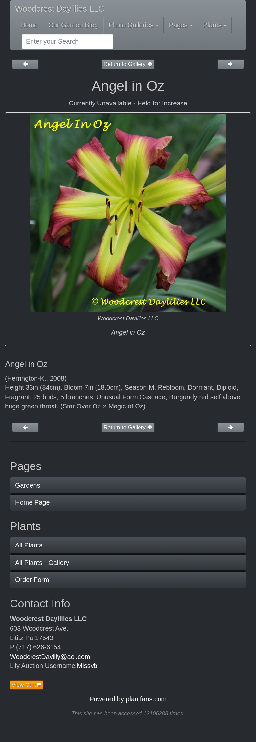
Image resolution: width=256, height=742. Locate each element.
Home (29, 25)
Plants (214, 25)
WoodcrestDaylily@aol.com (50, 656)
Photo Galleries (134, 25)
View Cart (26, 685)
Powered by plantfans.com (128, 699)
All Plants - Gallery (42, 562)
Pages (181, 25)
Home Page (32, 502)
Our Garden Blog (73, 25)
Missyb (87, 665)
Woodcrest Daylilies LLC (59, 8)
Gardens (27, 485)
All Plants (28, 545)
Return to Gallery (127, 64)
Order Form (32, 579)
